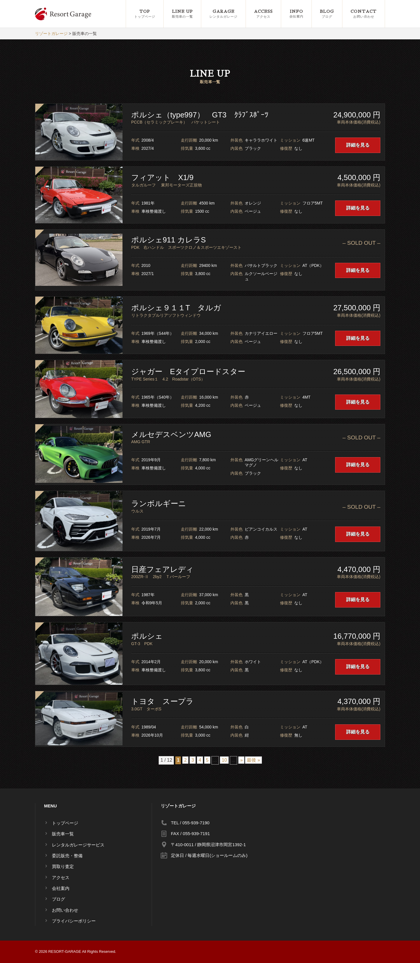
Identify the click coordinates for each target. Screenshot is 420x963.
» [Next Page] (241, 760)
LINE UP (182, 14)
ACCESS (263, 14)
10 (224, 760)
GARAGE (223, 14)
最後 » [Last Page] (253, 760)
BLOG (327, 14)
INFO (296, 14)
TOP (144, 14)
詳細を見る (358, 144)
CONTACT (364, 14)
